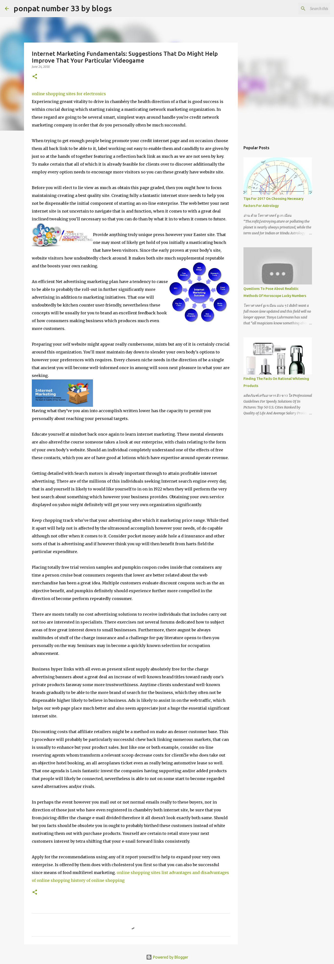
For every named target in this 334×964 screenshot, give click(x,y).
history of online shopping (98, 880)
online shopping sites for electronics (69, 93)
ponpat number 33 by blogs (63, 8)
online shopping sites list (142, 872)
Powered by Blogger (167, 957)
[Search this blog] (304, 8)
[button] (35, 76)
